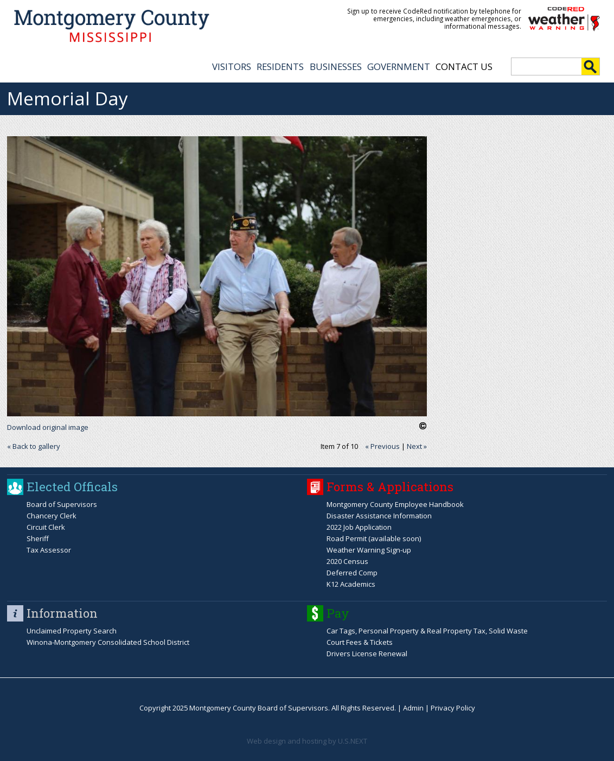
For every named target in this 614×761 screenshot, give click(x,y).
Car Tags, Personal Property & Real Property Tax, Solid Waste (427, 631)
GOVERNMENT (398, 66)
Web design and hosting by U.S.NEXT (307, 741)
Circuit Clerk (46, 527)
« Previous (382, 446)
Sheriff (38, 538)
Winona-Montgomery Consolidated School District (108, 642)
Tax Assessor (49, 550)
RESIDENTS (280, 66)
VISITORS (231, 66)
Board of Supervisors (62, 504)
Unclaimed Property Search (72, 631)
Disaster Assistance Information (379, 516)
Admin (413, 708)
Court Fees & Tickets (360, 642)
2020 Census (347, 561)
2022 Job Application (359, 527)
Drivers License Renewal (367, 653)
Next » (417, 446)
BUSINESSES (336, 66)
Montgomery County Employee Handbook (395, 504)
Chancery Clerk (51, 516)
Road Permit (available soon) (374, 538)
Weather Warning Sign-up (369, 550)
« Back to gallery (33, 446)
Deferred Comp (352, 573)
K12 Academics (351, 584)
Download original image (47, 427)
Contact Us (464, 66)
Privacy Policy (453, 708)
